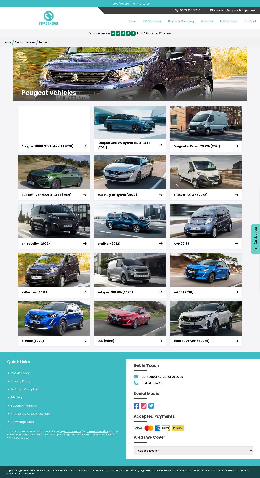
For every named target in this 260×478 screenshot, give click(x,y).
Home (131, 21)
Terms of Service (97, 431)
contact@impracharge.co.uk (232, 10)
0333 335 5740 (188, 10)
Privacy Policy (72, 431)
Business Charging (181, 21)
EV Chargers (152, 21)
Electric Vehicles (25, 42)
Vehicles (207, 21)
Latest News (228, 21)
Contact (250, 21)
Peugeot (44, 42)
